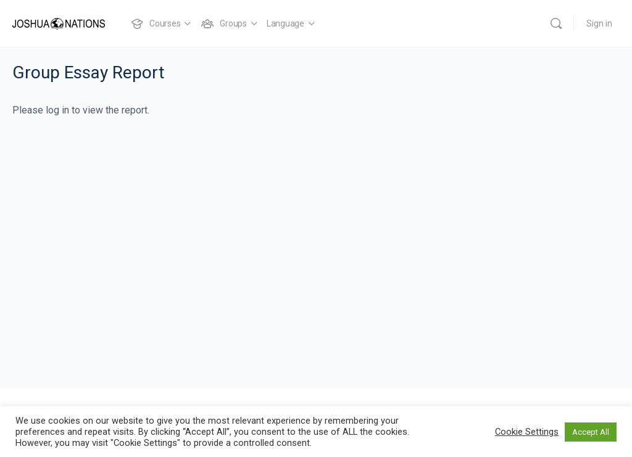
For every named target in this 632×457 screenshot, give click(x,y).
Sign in (599, 23)
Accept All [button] (590, 432)
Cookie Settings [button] (527, 431)
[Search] (556, 23)
